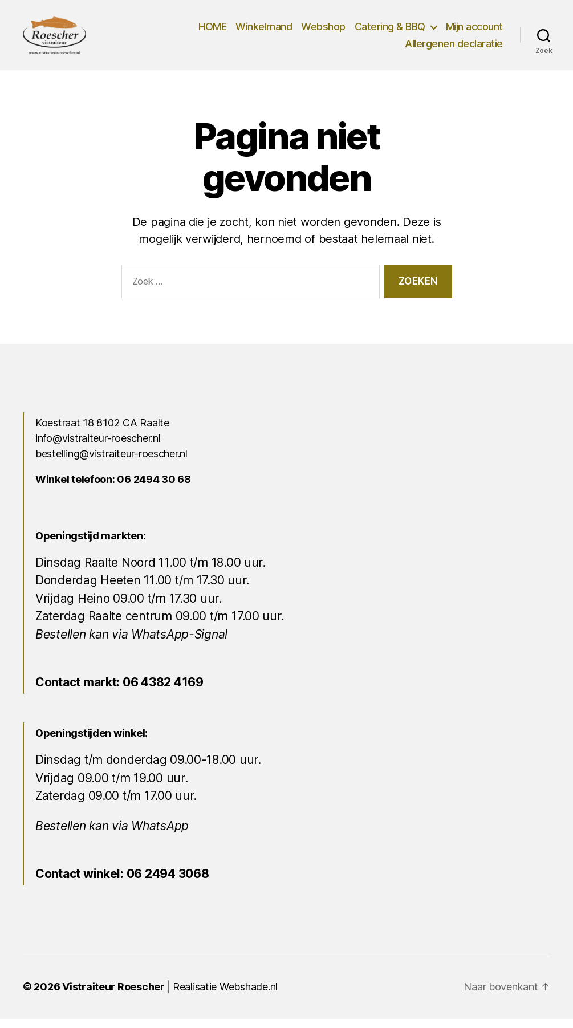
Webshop (323, 31)
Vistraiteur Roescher (113, 996)
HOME (212, 31)
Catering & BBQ (390, 31)
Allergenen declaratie (454, 48)
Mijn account (474, 31)
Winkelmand (263, 31)
